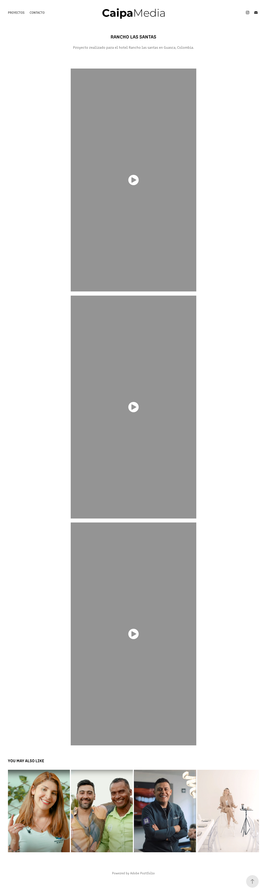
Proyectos (16, 12)
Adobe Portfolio (142, 873)
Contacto (37, 12)
